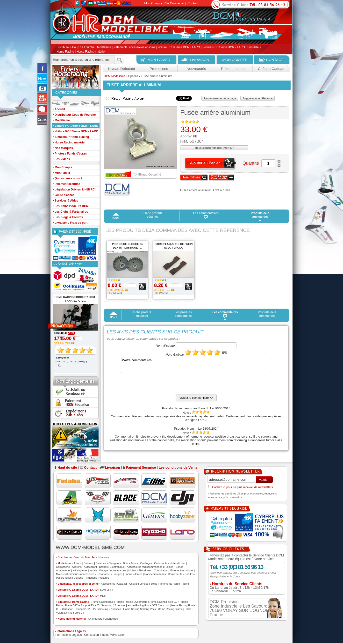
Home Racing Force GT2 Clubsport (148, 605)
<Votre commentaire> (196, 365)
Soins (153, 583)
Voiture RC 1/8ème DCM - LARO (224, 47)
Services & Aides (65, 200)
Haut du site (67, 467)
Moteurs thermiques (181, 570)
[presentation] (143, 384)
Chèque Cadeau (271, 69)
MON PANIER (159, 60)
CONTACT (274, 60)
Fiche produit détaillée (152, 214)
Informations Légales (68, 634)
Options (133, 76)
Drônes (103, 566)
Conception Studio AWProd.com (104, 634)
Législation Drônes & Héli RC (73, 189)
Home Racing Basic (103, 601)
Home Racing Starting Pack (139, 609)
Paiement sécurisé (66, 183)
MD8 (103, 595)
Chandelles (111, 618)
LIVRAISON (199, 60)
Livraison (112, 467)
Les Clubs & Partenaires (70, 211)
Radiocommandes (155, 574)
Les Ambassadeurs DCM (70, 205)
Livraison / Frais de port (69, 222)
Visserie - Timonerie (85, 577)
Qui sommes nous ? (67, 178)
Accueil (58, 109)
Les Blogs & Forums (67, 217)
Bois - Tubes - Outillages (137, 563)
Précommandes (233, 69)
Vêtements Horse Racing (174, 583)
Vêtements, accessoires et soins (134, 47)
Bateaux (88, 563)
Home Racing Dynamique (132, 601)
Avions (78, 563)
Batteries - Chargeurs (108, 563)
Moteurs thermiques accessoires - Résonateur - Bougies (89, 574)
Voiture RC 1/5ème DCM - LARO (179, 47)
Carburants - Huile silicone (169, 563)
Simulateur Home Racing (73, 601)
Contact (192, 3)
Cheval (133, 583)
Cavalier (122, 583)
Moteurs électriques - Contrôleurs (148, 570)
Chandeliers (95, 618)
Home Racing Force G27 (164, 601)
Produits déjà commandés (260, 214)
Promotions (159, 69)
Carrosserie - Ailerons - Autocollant (76, 566)
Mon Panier (61, 172)
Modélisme (104, 47)
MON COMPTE (234, 60)
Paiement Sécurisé (141, 467)
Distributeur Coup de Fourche (75, 47)
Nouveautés (196, 69)
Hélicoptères (79, 570)
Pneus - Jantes (133, 574)
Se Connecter (175, 3)
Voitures (104, 577)
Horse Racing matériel (91, 51)
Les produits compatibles (183, 314)
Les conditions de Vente (178, 467)
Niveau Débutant (121, 69)
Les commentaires (206, 215)
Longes (144, 583)
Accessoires (108, 583)
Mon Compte (153, 3)
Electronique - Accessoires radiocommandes (136, 566)
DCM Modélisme (114, 76)
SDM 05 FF (107, 589)
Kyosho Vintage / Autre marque (107, 570)
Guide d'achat (63, 194)
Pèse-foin (103, 557)
